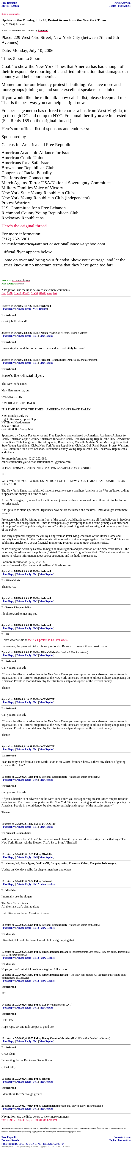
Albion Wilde (47, 333)
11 (2, 823)
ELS (44, 1004)
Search (15, 5)
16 (2, 974)
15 (2, 951)
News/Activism (122, 2)
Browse (5, 5)
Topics (112, 5)
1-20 (9, 293)
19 (2, 1078)
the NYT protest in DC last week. (48, 639)
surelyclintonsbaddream (55, 951)
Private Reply (23, 309)
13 (2, 881)
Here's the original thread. (24, 225)
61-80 (34, 293)
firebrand (45, 306)
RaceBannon (49, 1105)
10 (2, 776)
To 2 (35, 601)
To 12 (36, 884)
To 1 (35, 336)
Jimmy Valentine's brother (56, 1038)
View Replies (40, 309)
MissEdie (47, 854)
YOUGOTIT (47, 699)
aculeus (46, 1078)
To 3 (35, 628)
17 (2, 1004)
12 (2, 854)
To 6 (35, 779)
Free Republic (9, 2)
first (3, 293)
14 (2, 925)
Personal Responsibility (53, 360)
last (55, 293)
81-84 (42, 293)
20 (2, 1105)
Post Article (124, 5)
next (49, 293)
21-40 (17, 293)
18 (2, 1038)
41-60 (25, 293)
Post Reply (9, 309)
